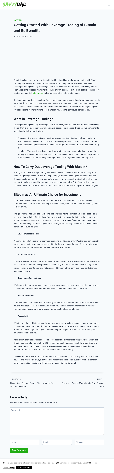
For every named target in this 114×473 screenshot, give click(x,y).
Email (46, 442)
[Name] (24, 442)
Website (79, 442)
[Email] (57, 442)
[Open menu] (109, 5)
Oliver (18, 36)
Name (14, 442)
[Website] (89, 442)
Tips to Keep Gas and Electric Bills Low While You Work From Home (32, 382)
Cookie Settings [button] (9, 468)
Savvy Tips (18, 20)
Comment (16, 410)
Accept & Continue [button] (24, 467)
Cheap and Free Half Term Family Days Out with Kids (81, 382)
